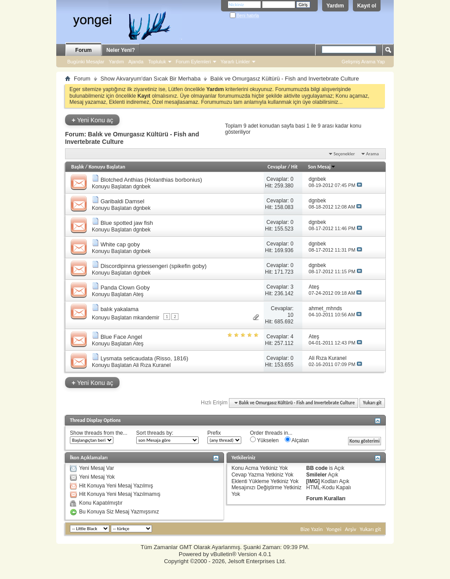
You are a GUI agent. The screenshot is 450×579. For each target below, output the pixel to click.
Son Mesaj (322, 167)
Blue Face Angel (121, 336)
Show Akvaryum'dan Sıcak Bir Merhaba (151, 78)
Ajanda (135, 61)
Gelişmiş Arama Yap (363, 61)
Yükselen (264, 439)
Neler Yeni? (120, 50)
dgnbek (141, 186)
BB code (317, 468)
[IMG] (313, 481)
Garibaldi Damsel (123, 201)
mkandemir (146, 318)
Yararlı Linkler (235, 61)
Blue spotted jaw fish (127, 223)
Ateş (138, 294)
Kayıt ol (366, 6)
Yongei (333, 529)
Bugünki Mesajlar (85, 61)
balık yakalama (120, 309)
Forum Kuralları (325, 498)
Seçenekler (344, 154)
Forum (83, 50)
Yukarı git (372, 403)
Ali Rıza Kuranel (152, 365)
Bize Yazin (311, 529)
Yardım (335, 6)
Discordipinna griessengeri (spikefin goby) (154, 266)
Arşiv (350, 529)
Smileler (316, 475)
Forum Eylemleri (193, 61)
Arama (372, 154)
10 (290, 315)
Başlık (77, 167)
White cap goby (120, 244)
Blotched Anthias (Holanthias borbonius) (151, 179)
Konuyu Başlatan (107, 167)
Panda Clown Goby (125, 287)
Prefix (214, 433)
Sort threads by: (155, 433)
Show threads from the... (98, 433)
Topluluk (157, 61)
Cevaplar (277, 167)
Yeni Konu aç (92, 120)
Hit (294, 167)
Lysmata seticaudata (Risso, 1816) (145, 358)
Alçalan (297, 439)
